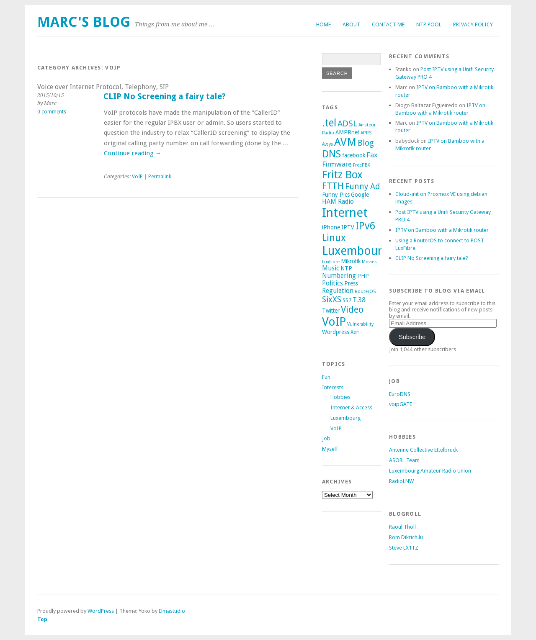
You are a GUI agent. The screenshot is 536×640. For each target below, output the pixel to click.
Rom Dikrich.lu (406, 537)
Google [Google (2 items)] (360, 194)
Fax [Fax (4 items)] (372, 155)
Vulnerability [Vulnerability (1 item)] (360, 324)
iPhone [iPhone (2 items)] (331, 227)
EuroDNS (399, 394)
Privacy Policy (473, 24)
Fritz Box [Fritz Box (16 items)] (342, 174)
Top (42, 619)
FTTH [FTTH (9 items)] (333, 186)
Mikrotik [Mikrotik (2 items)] (351, 261)
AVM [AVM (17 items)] (345, 142)
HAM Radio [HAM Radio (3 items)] (338, 202)
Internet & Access (351, 407)
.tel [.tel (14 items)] (329, 123)
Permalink (159, 177)
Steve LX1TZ (403, 548)
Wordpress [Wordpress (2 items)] (335, 332)
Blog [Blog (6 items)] (366, 143)
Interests (332, 387)
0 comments (51, 112)
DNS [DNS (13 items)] (331, 154)
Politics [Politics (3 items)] (332, 283)
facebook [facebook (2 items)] (353, 155)
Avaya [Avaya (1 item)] (327, 144)
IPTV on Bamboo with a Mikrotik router (442, 230)
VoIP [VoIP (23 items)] (334, 322)
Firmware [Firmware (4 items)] (337, 164)
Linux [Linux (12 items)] (334, 238)
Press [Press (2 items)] (351, 283)
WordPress (101, 611)
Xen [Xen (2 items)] (355, 332)
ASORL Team (404, 460)
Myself (330, 449)
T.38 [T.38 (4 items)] (359, 300)
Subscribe (412, 337)
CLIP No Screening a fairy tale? (164, 96)
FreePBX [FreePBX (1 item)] (361, 165)
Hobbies (340, 397)
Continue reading (133, 153)
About (351, 24)
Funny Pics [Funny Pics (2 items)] (336, 194)
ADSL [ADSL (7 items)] (347, 123)
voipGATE (400, 404)
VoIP (137, 177)
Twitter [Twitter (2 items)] (331, 310)
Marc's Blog (84, 22)
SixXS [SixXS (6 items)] (331, 299)
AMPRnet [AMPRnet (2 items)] (347, 132)
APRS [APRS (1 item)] (366, 133)
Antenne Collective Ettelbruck (423, 450)
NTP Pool (428, 24)
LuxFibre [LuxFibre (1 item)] (331, 262)
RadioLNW (401, 481)
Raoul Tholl (402, 527)
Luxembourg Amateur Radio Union (430, 471)
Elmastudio (172, 611)
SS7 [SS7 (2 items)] (347, 300)
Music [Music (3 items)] (330, 268)
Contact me (388, 24)
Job (326, 438)
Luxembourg (345, 418)
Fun (326, 377)
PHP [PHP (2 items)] (363, 275)
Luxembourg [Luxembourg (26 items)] (355, 251)
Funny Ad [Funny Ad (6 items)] (362, 186)
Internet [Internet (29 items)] (345, 213)
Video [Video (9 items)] (352, 309)
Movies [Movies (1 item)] (369, 262)
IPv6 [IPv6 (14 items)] (366, 226)
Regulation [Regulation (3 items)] (337, 291)
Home (323, 24)
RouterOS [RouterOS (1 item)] (365, 291)
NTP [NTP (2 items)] (346, 268)
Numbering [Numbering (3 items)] (339, 276)
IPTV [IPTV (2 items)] (347, 227)
